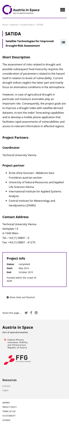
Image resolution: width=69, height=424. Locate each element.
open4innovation (19, 332)
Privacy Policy (9, 407)
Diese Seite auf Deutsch (20, 297)
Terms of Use (9, 411)
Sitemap (6, 420)
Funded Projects (27, 24)
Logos (5, 390)
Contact (6, 386)
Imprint (6, 402)
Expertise (14, 24)
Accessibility (8, 415)
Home (5, 24)
